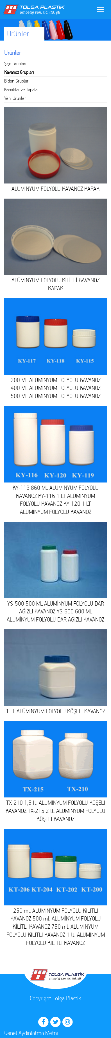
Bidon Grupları (16, 81)
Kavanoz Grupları (19, 72)
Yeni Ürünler (15, 98)
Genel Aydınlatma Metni (31, 1032)
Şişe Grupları (15, 63)
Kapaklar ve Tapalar (21, 89)
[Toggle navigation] (100, 9)
